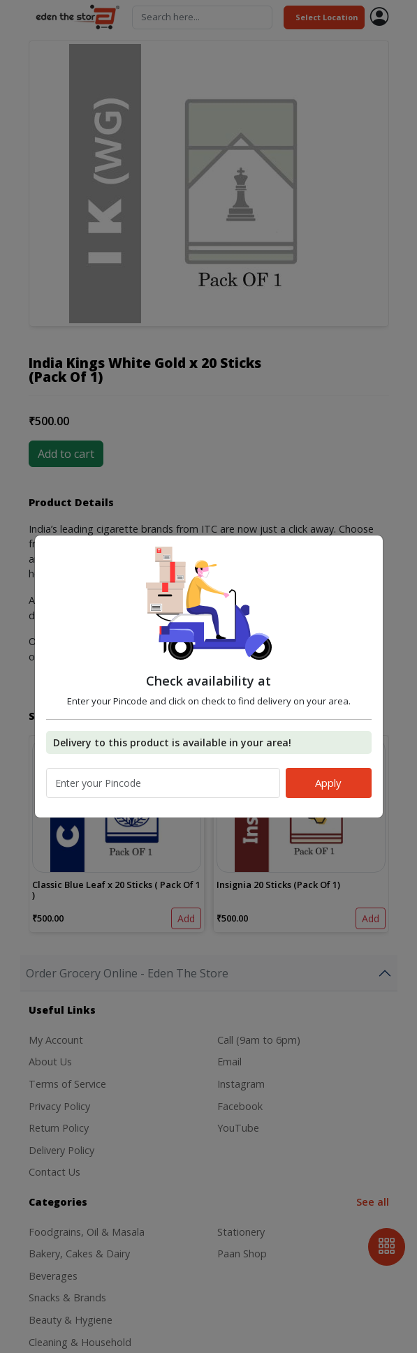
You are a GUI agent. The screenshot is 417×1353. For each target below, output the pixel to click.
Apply (328, 783)
